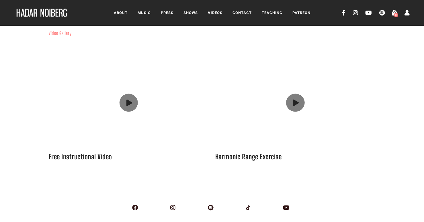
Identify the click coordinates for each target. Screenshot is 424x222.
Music (144, 13)
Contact (242, 13)
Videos (215, 13)
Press (167, 13)
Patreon (301, 13)
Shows (190, 13)
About (121, 13)
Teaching (272, 13)
